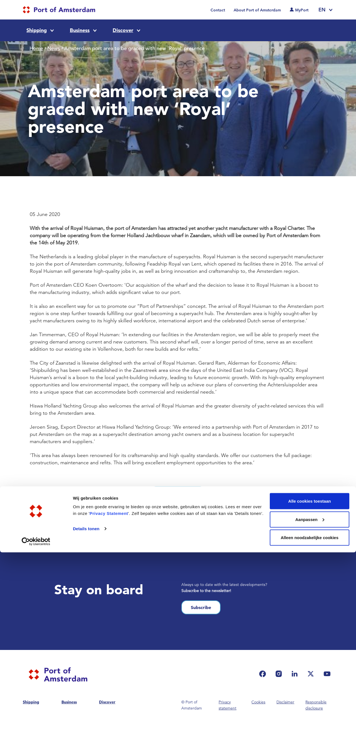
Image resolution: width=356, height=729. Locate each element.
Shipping (36, 30)
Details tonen (86, 705)
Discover (123, 30)
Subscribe (201, 607)
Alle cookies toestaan (309, 677)
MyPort (301, 10)
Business (80, 30)
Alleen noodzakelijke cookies (309, 714)
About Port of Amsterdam (257, 10)
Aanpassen (309, 696)
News (53, 48)
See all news (177, 493)
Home (36, 48)
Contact (218, 10)
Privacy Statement (109, 690)
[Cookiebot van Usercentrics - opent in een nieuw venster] (36, 718)
